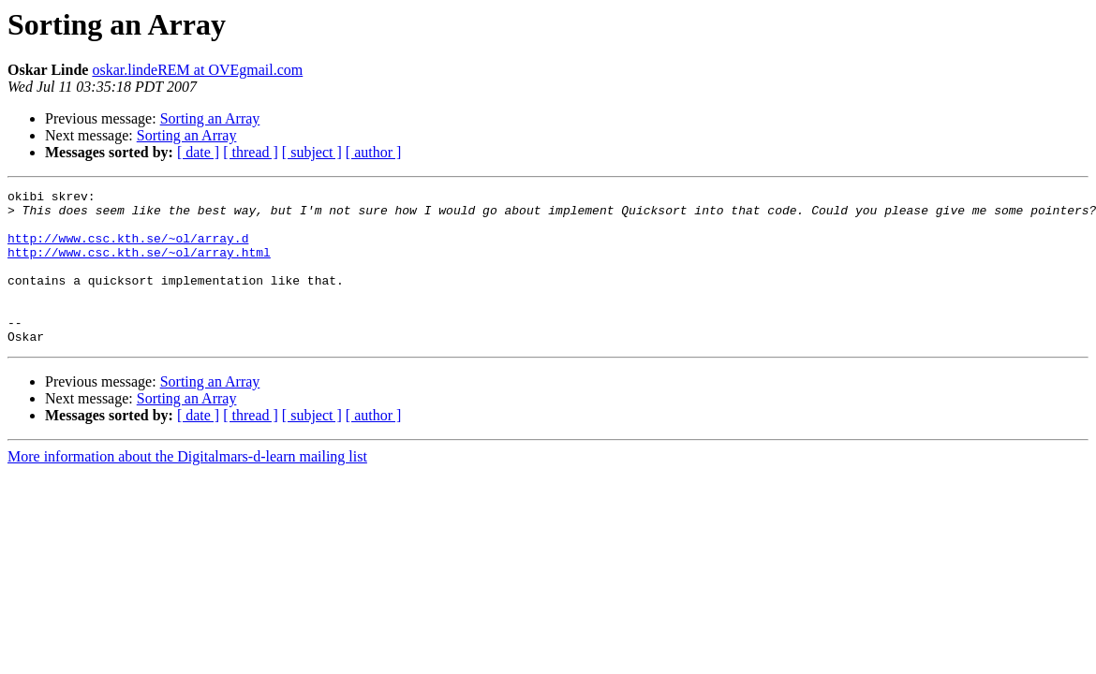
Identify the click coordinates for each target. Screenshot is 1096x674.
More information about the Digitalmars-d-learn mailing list (187, 487)
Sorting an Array (210, 118)
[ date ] (198, 152)
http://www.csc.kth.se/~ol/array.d (127, 249)
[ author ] (374, 152)
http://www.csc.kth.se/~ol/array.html (139, 265)
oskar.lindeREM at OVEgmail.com (197, 70)
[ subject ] (312, 152)
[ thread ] (250, 152)
